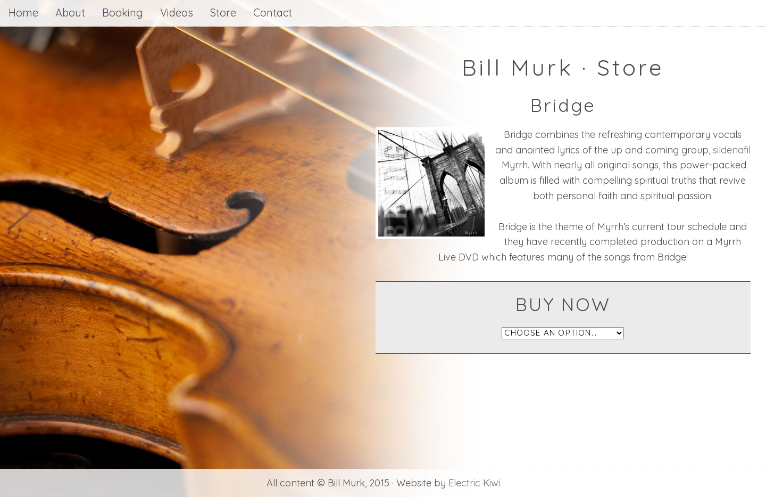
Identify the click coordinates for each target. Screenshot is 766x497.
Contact (272, 12)
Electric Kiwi (474, 483)
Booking (122, 12)
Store (223, 12)
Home (23, 12)
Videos (176, 12)
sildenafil (732, 150)
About (70, 12)
